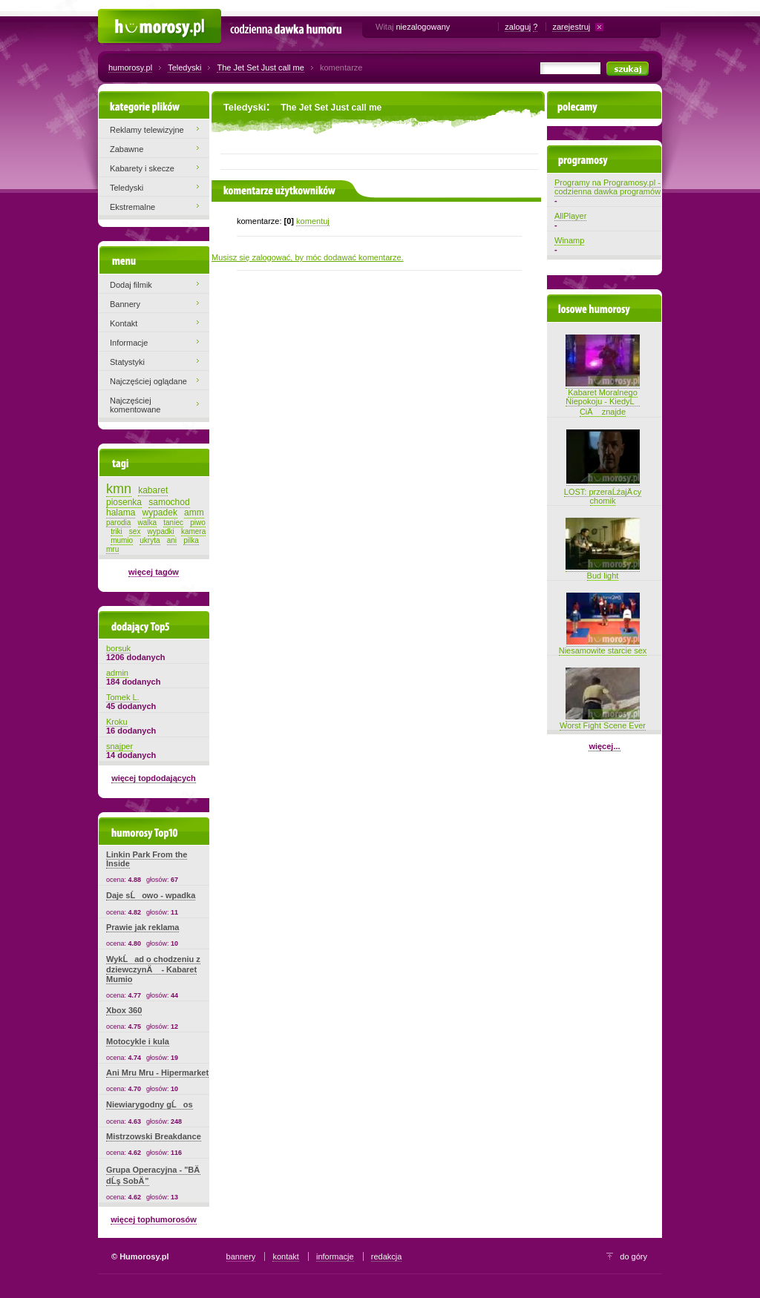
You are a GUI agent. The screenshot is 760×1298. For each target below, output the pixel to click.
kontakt (285, 1256)
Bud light (603, 571)
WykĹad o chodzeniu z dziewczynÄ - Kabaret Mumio (153, 969)
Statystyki (127, 362)
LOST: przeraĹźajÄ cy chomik (602, 490)
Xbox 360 (124, 1010)
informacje (335, 1256)
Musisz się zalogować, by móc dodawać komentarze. (308, 257)
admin (117, 672)
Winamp (569, 240)
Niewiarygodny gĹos (149, 1104)
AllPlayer (570, 215)
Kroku (117, 721)
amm (194, 512)
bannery (241, 1256)
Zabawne (126, 149)
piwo (198, 522)
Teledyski (184, 67)
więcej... (604, 746)
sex (135, 531)
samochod (168, 502)
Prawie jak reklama (142, 927)
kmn (118, 488)
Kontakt (123, 323)
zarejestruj (571, 26)
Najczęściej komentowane (135, 405)
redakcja (386, 1256)
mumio (122, 540)
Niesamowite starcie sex (603, 646)
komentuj (313, 221)
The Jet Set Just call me (260, 67)
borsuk (118, 648)
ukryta (150, 540)
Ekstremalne (132, 206)
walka (147, 522)
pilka (191, 540)
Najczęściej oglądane (148, 381)
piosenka (124, 502)
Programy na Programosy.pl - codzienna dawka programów (607, 187)
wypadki (161, 531)
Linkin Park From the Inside (146, 859)
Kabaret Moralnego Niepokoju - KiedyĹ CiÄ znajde (603, 397)
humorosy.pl (130, 67)
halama (120, 512)
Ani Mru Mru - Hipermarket (157, 1072)
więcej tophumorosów (154, 1219)
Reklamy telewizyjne (147, 129)
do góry (633, 1256)
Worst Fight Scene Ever (603, 721)
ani (172, 540)
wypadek (159, 512)
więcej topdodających (153, 778)
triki (116, 531)
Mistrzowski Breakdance (153, 1136)
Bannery (125, 304)
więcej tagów (153, 571)
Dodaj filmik (131, 284)
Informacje (129, 342)
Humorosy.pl (120, 16)
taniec (173, 522)
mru (112, 549)
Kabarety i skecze (142, 168)
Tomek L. (123, 697)
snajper (119, 746)
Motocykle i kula (137, 1041)
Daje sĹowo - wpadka (150, 895)
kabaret (153, 490)
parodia (118, 522)
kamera (193, 531)
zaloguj (518, 26)
